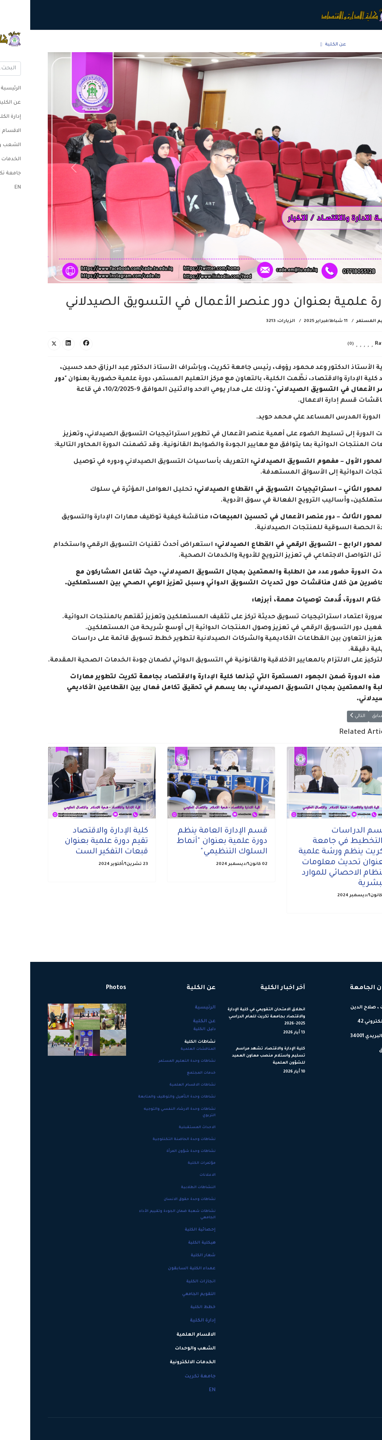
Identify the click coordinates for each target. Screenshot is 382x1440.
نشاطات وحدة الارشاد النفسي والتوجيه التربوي (149, 1112)
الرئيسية (333, 44)
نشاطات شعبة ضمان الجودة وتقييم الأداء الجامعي (147, 1214)
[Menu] (22, 45)
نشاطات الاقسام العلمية (162, 1085)
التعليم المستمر (345, 321)
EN (45, 44)
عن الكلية (305, 44)
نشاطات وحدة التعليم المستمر (156, 1061)
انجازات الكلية (170, 1281)
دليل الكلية (174, 1029)
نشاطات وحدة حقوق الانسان (159, 1199)
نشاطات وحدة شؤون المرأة (160, 1151)
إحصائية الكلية (169, 1230)
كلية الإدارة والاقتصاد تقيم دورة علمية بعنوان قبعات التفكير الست (76, 841)
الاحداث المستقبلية (166, 1127)
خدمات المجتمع (171, 1073)
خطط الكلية (172, 1307)
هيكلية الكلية (171, 1243)
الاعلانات (177, 1175)
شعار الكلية (172, 1255)
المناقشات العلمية (167, 1049)
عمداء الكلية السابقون (161, 1268)
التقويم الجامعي (168, 1294)
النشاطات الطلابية (168, 1187)
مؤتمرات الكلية (171, 1163)
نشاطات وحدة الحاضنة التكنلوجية (153, 1139)
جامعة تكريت (67, 44)
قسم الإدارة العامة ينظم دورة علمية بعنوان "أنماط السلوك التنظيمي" (191, 841)
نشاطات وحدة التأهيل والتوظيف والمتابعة (146, 1097)
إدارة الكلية (270, 44)
